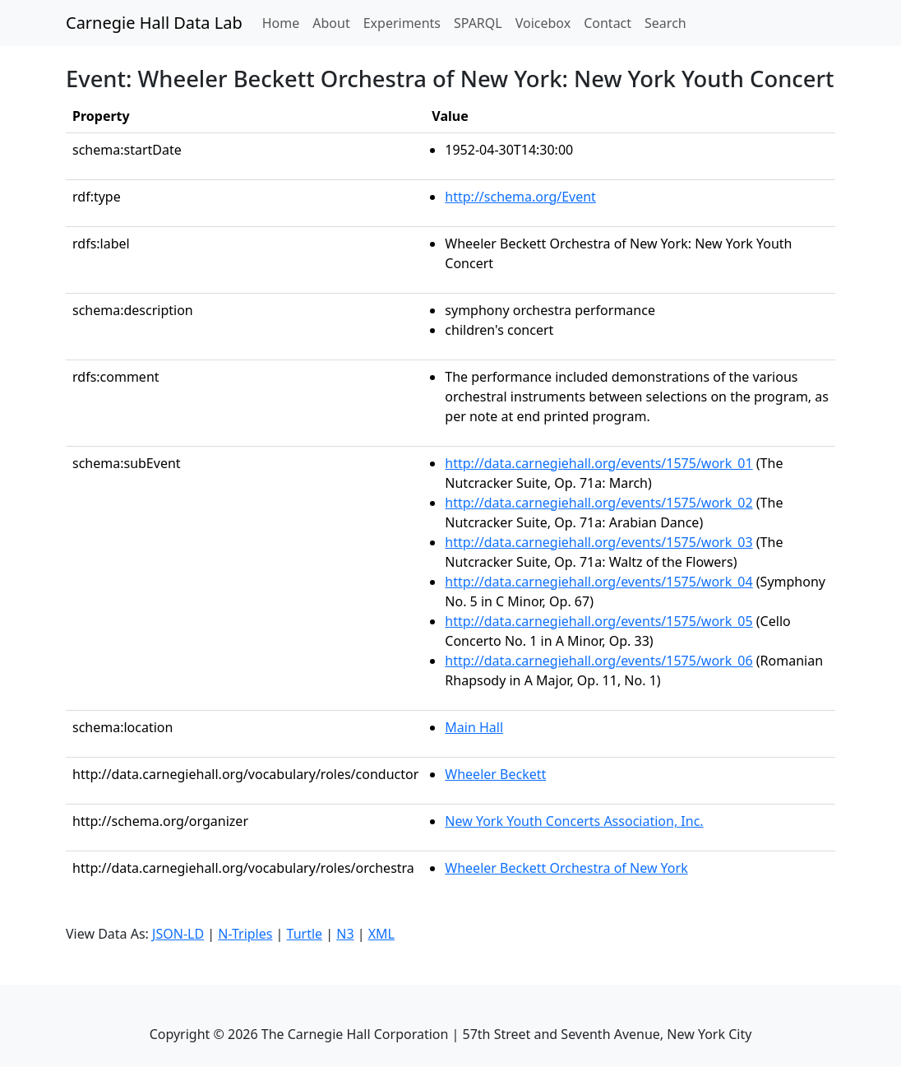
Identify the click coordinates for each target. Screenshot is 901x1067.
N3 (344, 934)
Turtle (305, 934)
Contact (607, 23)
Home (284, 22)
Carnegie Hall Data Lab (154, 23)
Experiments (402, 23)
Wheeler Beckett (495, 774)
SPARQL (478, 23)
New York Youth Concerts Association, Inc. (574, 821)
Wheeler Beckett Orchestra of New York (566, 868)
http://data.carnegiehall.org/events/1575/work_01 (598, 463)
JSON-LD (178, 934)
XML (381, 934)
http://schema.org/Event (520, 197)
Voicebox (543, 23)
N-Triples (245, 934)
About (330, 23)
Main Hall (474, 727)
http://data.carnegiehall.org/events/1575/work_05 (598, 621)
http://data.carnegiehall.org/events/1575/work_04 (598, 582)
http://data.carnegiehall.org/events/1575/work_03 (598, 542)
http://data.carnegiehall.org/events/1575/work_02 (598, 503)
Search (665, 23)
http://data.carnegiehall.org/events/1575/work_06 (598, 661)
